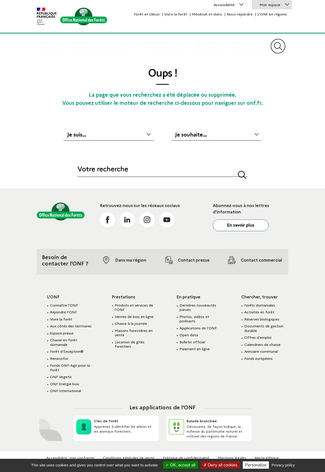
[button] (242, 173)
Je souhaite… (191, 135)
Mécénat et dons (207, 14)
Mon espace (269, 5)
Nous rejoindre (240, 14)
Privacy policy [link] (283, 465)
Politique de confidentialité (186, 458)
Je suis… (76, 135)
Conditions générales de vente (128, 458)
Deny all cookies (220, 465)
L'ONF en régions (272, 14)
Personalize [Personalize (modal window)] (256, 465)
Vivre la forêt (175, 14)
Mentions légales (232, 458)
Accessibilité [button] (224, 5)
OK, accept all (180, 465)
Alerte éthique (266, 458)
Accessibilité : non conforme (70, 458)
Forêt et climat (147, 14)
